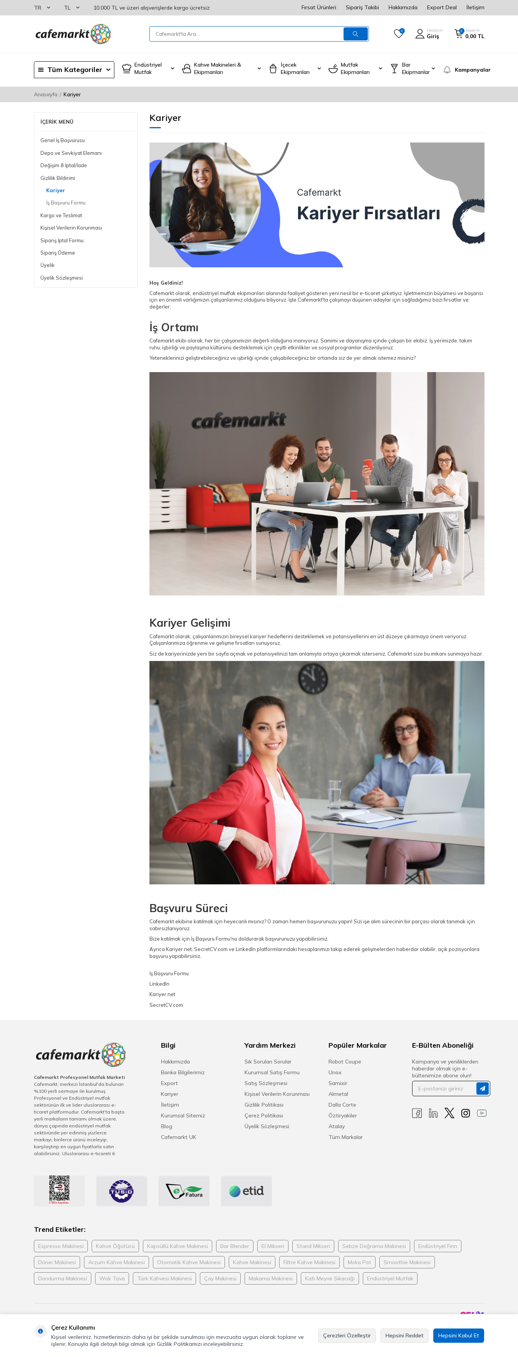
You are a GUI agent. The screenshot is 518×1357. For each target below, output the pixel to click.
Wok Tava (112, 1278)
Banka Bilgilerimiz (183, 1072)
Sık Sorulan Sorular (268, 1061)
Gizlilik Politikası (264, 1104)
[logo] (73, 33)
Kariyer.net (162, 994)
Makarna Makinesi (271, 1278)
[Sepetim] (469, 34)
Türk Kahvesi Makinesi (164, 1278)
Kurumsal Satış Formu (272, 1072)
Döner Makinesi (57, 1262)
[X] (449, 1113)
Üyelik (47, 265)
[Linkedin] (433, 1113)
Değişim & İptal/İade (63, 165)
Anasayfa (45, 94)
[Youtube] (482, 1113)
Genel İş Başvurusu (62, 140)
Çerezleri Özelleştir (347, 1335)
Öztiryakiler (343, 1115)
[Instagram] (466, 1113)
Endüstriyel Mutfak (390, 1278)
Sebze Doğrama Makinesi (374, 1246)
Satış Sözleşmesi (266, 1083)
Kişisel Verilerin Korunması (71, 228)
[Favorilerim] (399, 34)
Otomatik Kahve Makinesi (189, 1262)
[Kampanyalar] (463, 69)
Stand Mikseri (313, 1246)
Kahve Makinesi (252, 1262)
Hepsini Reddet (405, 1335)
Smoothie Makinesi (407, 1262)
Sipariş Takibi (362, 7)
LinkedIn (159, 984)
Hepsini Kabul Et (458, 1335)
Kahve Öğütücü (115, 1246)
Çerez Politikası (264, 1115)
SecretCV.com (166, 1005)
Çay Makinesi (220, 1278)
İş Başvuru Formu (65, 203)
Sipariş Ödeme (57, 253)
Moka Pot (359, 1262)
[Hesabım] (429, 34)
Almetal (338, 1093)
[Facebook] (417, 1113)
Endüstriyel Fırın (437, 1246)
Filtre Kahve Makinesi (309, 1262)
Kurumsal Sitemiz (183, 1115)
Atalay (337, 1126)
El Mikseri (273, 1246)
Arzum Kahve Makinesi (116, 1262)
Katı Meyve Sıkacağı (330, 1278)
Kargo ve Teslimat (61, 215)
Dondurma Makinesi (62, 1278)
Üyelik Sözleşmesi (61, 278)
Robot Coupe (345, 1061)
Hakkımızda (403, 7)
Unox (335, 1072)
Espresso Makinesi (61, 1246)
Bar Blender (234, 1246)
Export (169, 1083)
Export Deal (442, 7)
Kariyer (55, 190)
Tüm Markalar (346, 1137)
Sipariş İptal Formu (62, 240)
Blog (166, 1126)
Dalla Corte (342, 1104)
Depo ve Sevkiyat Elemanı (71, 153)
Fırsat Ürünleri (319, 7)
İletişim (475, 7)
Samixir (338, 1083)
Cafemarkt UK (178, 1137)
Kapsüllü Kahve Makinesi (177, 1246)
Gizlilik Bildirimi (57, 178)
